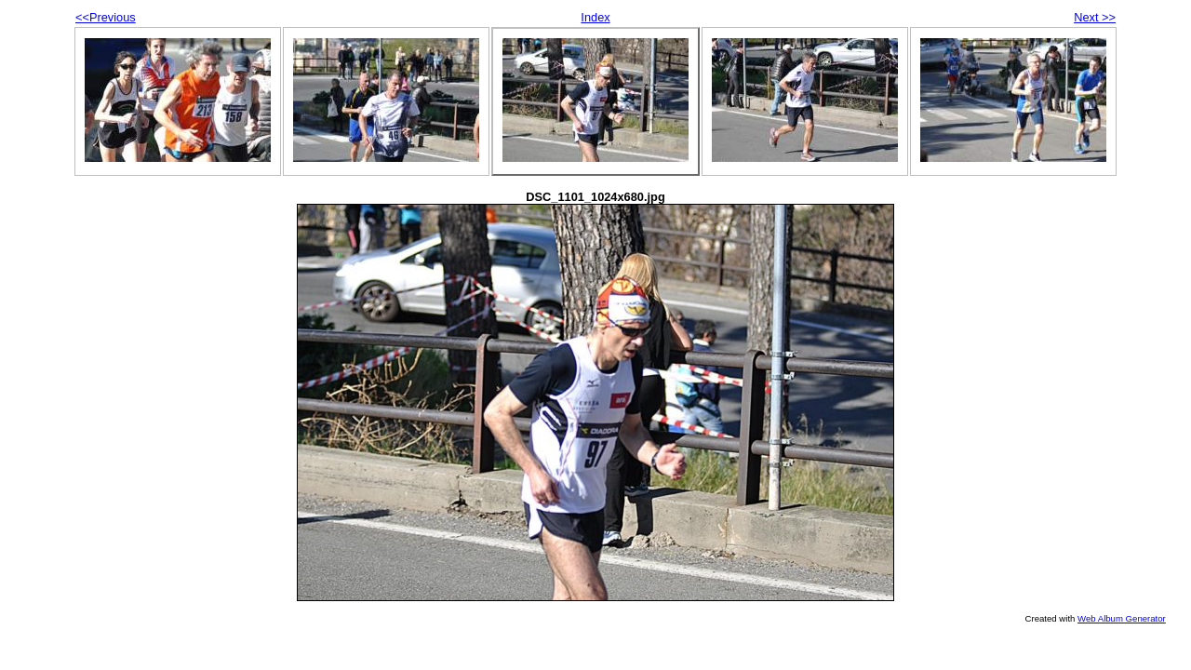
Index (595, 17)
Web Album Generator (1121, 618)
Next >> (1095, 17)
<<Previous (105, 17)
